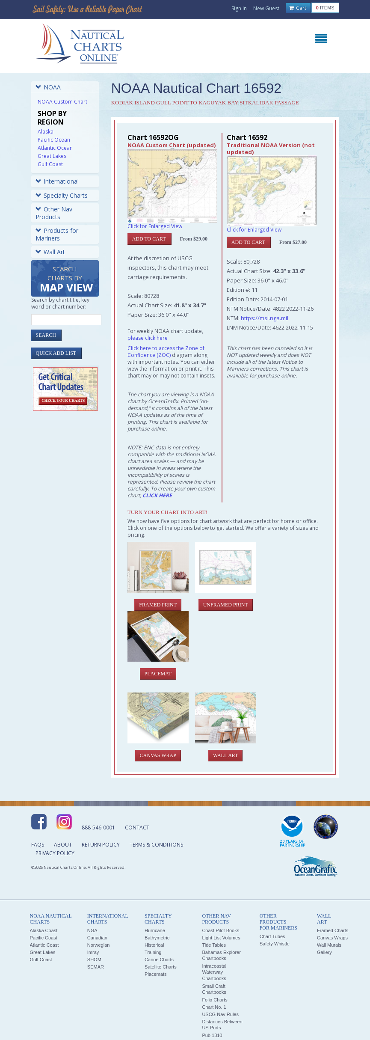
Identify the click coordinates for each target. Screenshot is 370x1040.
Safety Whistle (275, 943)
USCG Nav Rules (220, 1014)
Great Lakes (52, 156)
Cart (297, 8)
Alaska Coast (44, 930)
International (57, 181)
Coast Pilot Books (220, 930)
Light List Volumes (221, 937)
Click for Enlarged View (154, 226)
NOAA (48, 87)
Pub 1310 (212, 1035)
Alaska (45, 131)
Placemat (158, 674)
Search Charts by (66, 279)
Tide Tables (214, 945)
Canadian (97, 937)
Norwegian (98, 945)
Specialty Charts (62, 195)
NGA (92, 930)
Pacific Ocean (54, 139)
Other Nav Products (54, 213)
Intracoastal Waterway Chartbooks (214, 972)
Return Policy (101, 844)
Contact (137, 827)
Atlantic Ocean (55, 148)
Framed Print (158, 605)
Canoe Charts (159, 959)
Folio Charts (214, 999)
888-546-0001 (98, 827)
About (63, 844)
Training (153, 952)
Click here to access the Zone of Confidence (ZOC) (165, 352)
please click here (147, 338)
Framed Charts (332, 930)
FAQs (37, 844)
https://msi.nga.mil (264, 318)
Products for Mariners (57, 234)
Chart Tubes (272, 936)
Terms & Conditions (156, 844)
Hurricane (155, 930)
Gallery (324, 952)
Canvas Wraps (332, 937)
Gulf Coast (50, 164)
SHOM (94, 959)
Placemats (155, 974)
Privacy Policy (55, 853)
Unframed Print (225, 605)
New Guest (266, 8)
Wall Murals (329, 945)
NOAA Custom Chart (62, 101)
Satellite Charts (161, 966)
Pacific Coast (43, 937)
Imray (93, 952)
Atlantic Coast (44, 945)
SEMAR (95, 966)
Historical (154, 945)
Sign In (239, 8)
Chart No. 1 (214, 1007)
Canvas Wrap (158, 755)
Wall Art (50, 252)
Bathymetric (157, 937)
